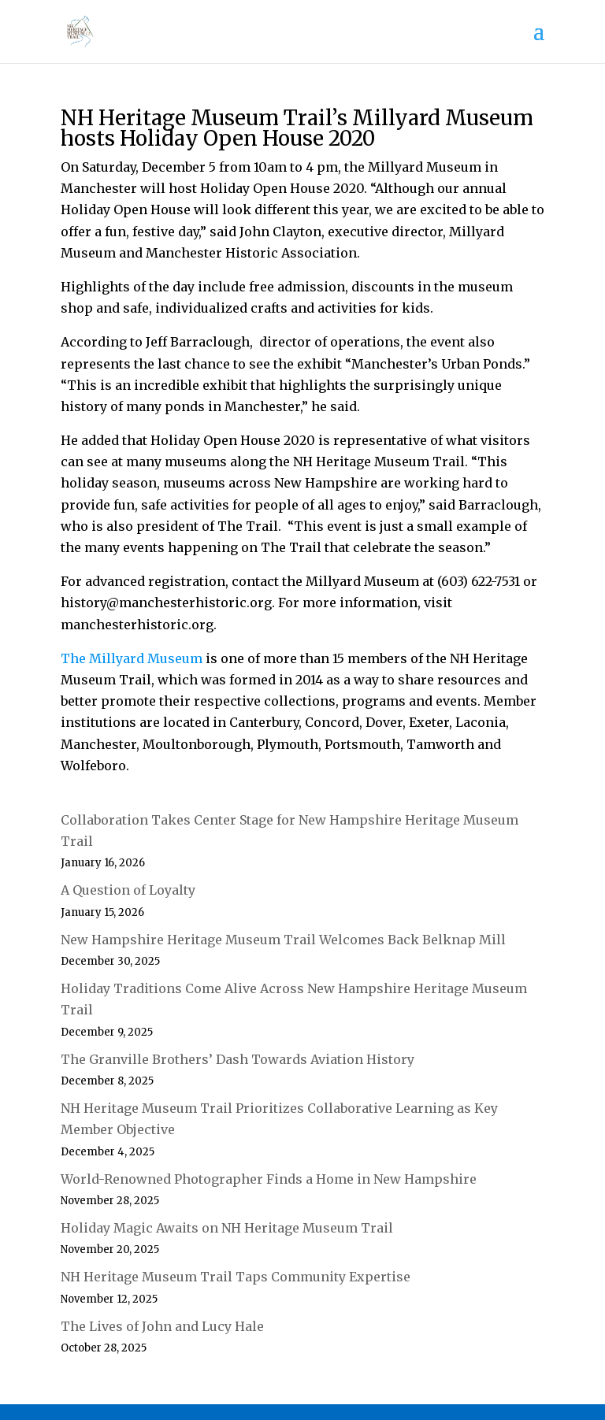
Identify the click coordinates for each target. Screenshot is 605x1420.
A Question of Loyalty (128, 890)
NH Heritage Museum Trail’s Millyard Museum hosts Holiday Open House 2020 (297, 128)
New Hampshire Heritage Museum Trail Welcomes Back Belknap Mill (283, 939)
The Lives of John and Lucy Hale (162, 1326)
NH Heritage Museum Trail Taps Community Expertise (235, 1277)
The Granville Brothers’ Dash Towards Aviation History (237, 1059)
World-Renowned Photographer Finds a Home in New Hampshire (269, 1179)
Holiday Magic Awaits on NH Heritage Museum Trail (227, 1228)
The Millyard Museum (131, 658)
